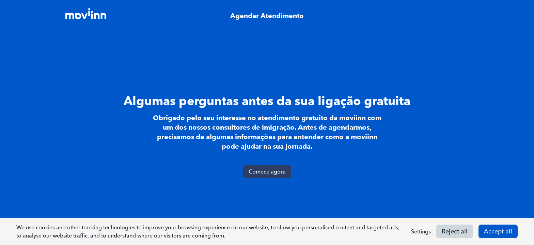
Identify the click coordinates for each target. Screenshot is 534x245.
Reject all (455, 231)
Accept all (498, 231)
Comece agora (267, 171)
